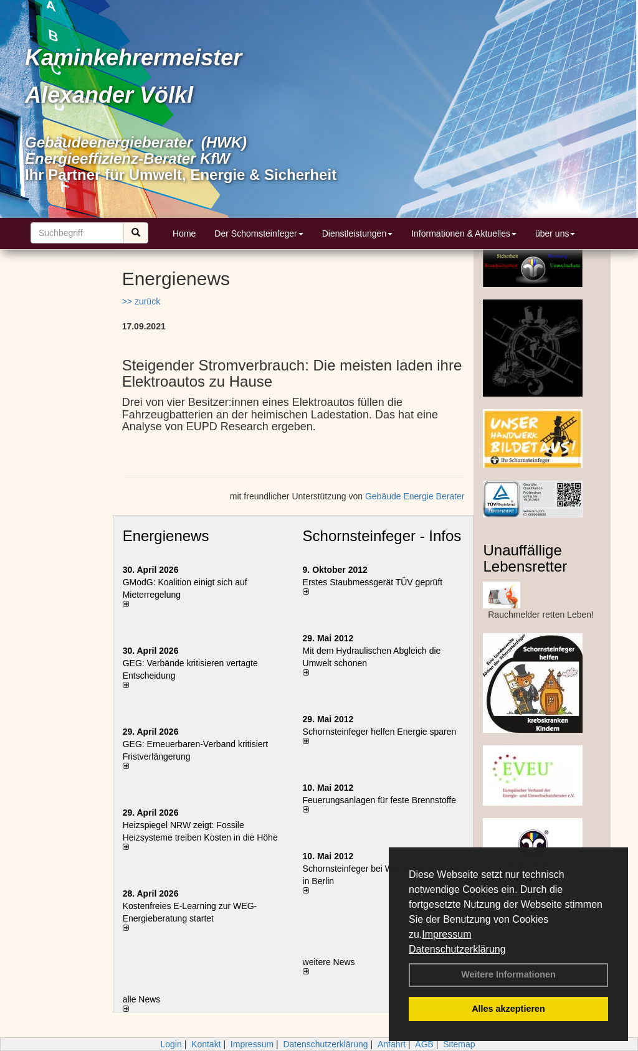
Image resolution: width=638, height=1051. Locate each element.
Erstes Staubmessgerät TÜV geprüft (373, 582)
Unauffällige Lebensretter (525, 558)
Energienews (166, 535)
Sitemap (459, 1044)
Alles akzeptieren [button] (508, 1009)
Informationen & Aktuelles (464, 233)
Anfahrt (392, 1044)
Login (170, 1044)
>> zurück (141, 301)
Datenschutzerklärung (457, 949)
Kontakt (206, 1044)
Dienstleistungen (357, 233)
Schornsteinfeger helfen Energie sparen (380, 732)
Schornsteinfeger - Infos (382, 535)
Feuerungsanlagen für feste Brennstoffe (379, 800)
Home (184, 233)
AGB (424, 1044)
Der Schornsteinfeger (258, 233)
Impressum (446, 934)
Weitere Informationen (508, 974)
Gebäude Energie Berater (415, 496)
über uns (555, 233)
